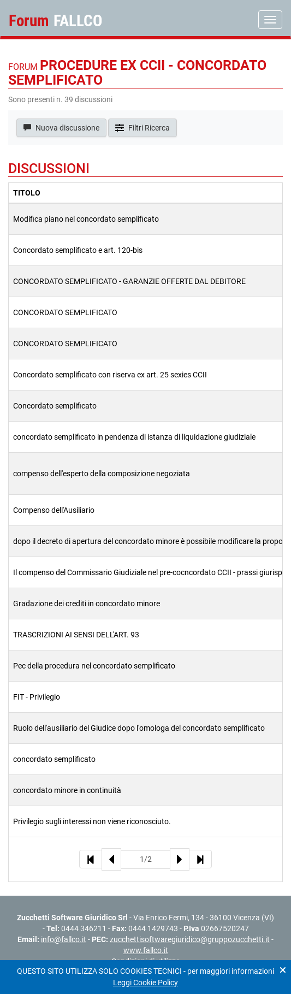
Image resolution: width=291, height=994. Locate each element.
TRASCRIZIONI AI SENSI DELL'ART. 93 (76, 634)
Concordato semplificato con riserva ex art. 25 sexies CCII (110, 374)
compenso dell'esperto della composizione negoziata (101, 473)
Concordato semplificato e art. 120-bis (77, 250)
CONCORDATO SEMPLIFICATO (65, 312)
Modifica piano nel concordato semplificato (86, 219)
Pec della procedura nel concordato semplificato (94, 665)
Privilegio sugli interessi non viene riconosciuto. (92, 821)
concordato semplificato (54, 759)
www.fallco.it (145, 950)
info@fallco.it (63, 939)
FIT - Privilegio (36, 697)
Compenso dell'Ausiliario (53, 510)
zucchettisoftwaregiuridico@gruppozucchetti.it (190, 939)
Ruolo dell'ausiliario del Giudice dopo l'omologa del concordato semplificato (139, 728)
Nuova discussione (61, 127)
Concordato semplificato (55, 405)
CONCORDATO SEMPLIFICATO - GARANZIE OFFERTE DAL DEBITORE (129, 281)
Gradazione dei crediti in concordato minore (86, 603)
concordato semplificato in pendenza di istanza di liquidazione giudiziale (134, 437)
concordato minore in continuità (67, 790)
